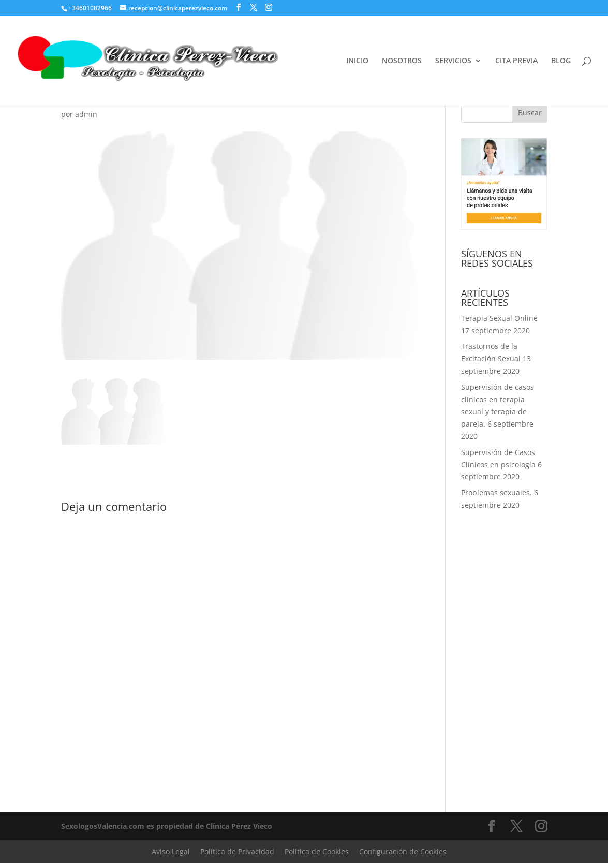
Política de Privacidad (237, 851)
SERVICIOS (453, 61)
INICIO (357, 61)
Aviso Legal (171, 851)
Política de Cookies (317, 851)
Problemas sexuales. (496, 493)
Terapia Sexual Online (499, 318)
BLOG (561, 61)
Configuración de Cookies (403, 851)
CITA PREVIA (516, 61)
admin (86, 114)
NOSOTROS (402, 61)
